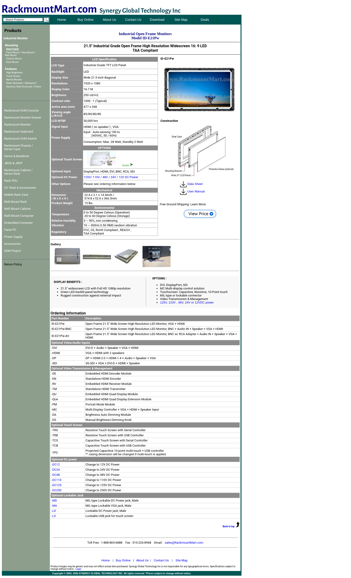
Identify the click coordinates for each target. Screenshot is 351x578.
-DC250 (56, 490)
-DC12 (55, 464)
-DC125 (56, 485)
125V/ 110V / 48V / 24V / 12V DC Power (111, 177)
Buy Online (123, 560)
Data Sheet (191, 184)
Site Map (181, 560)
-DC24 (55, 469)
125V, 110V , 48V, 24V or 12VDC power (187, 302)
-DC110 (56, 480)
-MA (54, 505)
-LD (53, 511)
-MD (54, 500)
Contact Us (161, 560)
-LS (53, 516)
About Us (142, 560)
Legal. (78, 569)
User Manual (192, 191)
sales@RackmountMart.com (184, 542)
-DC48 (55, 475)
